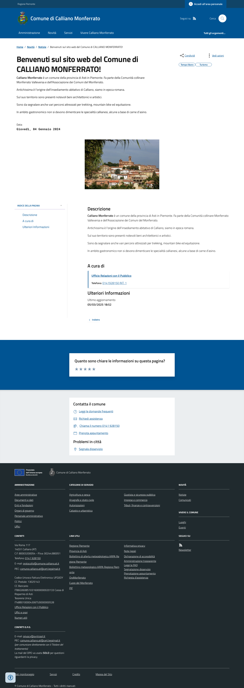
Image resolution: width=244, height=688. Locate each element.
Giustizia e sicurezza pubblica (139, 495)
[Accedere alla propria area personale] (205, 4)
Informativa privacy (134, 546)
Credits (76, 674)
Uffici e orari (21, 612)
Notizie (42, 47)
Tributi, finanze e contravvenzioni (142, 505)
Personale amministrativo (29, 516)
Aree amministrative (26, 495)
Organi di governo (24, 511)
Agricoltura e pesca (79, 495)
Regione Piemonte (26, 4)
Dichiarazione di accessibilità (139, 556)
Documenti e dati (24, 500)
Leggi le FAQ (131, 565)
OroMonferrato (77, 578)
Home (20, 47)
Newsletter (185, 550)
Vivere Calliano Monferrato (97, 33)
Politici (18, 521)
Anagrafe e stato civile (81, 500)
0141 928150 (33, 558)
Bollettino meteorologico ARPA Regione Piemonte (94, 569)
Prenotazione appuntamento (140, 573)
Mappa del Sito (104, 674)
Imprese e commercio (135, 500)
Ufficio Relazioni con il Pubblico (111, 275)
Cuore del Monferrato (81, 583)
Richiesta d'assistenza (136, 578)
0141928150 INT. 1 (114, 283)
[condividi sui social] (187, 55)
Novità (52, 33)
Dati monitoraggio (24, 674)
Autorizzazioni (77, 505)
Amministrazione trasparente (140, 561)
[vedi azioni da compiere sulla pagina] (215, 55)
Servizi (68, 33)
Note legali (130, 551)
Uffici (17, 526)
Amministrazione (29, 33)
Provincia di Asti (78, 551)
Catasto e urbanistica (80, 511)
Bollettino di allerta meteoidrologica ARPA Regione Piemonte (94, 559)
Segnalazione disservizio (137, 569)
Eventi (182, 527)
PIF (71, 588)
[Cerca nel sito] (221, 18)
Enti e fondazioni (24, 505)
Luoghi (182, 522)
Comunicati (185, 500)
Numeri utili (21, 618)
